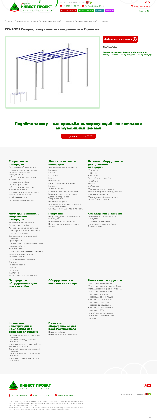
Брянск (26, 4)
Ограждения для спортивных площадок (102, 218)
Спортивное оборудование (22, 167)
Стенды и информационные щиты (26, 243)
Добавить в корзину (120, 39)
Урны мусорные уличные (21, 254)
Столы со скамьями (19, 233)
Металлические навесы (100, 283)
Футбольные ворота (18, 197)
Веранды (52, 186)
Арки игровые (16, 241)
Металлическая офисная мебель (105, 289)
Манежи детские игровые (101, 189)
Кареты (91, 184)
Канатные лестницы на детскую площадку (24, 355)
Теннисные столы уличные (21, 200)
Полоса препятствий (19, 185)
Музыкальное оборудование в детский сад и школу (103, 198)
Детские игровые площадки (62, 162)
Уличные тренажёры (19, 182)
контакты (109, 10)
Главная (8, 21)
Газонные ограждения (99, 221)
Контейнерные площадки (100, 313)
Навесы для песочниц (99, 302)
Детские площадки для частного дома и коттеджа (64, 205)
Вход (136, 6)
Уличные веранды (17, 257)
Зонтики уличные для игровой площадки (23, 237)
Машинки (93, 170)
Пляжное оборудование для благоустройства (62, 326)
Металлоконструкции (105, 280)
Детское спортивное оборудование (55, 21)
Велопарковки (16, 249)
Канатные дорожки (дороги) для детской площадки (25, 345)
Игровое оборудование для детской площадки (105, 164)
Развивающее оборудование (63, 191)
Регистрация (144, 6)
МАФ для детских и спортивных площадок (24, 216)
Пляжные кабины (17, 246)
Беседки (13, 262)
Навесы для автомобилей (100, 307)
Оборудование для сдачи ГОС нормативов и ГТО (24, 188)
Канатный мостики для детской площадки (24, 350)
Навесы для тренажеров (100, 299)
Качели (51, 173)
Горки (51, 178)
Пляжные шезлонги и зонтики (62, 335)
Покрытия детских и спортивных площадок (64, 218)
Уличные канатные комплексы (24, 192)
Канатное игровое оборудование (105, 192)
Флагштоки (14, 273)
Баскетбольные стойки (20, 195)
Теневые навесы (56, 189)
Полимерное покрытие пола (62, 221)
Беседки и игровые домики (61, 183)
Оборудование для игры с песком (65, 209)
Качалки (52, 170)
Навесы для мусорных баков (23, 275)
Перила (92, 318)
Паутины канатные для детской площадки (24, 336)
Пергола (13, 267)
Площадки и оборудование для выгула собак (23, 283)
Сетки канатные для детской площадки (23, 341)
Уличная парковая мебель (22, 222)
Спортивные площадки (25, 21)
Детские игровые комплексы (62, 167)
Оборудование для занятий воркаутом (22, 178)
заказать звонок (85, 10)
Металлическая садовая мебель (104, 286)
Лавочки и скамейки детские (23, 228)
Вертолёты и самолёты (99, 178)
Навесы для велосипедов (100, 297)
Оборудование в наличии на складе (62, 282)
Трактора (93, 175)
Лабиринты (93, 186)
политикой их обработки (58, 409)
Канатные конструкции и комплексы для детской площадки (23, 327)
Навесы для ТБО (96, 310)
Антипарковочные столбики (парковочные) (102, 225)
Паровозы (93, 173)
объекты (99, 10)
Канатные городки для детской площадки (24, 359)
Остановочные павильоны (101, 316)
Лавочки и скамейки (19, 225)
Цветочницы (14, 270)
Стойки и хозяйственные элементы (26, 251)
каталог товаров (68, 10)
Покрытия (56, 213)
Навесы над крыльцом (99, 305)
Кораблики (93, 181)
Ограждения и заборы (105, 213)
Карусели (53, 175)
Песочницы (53, 181)
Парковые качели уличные (22, 259)
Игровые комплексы (98, 194)
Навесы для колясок (98, 294)
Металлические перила (100, 291)
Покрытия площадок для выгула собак (63, 225)
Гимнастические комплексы (23, 170)
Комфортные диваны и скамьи (24, 231)
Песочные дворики (57, 201)
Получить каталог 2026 (78, 136)
